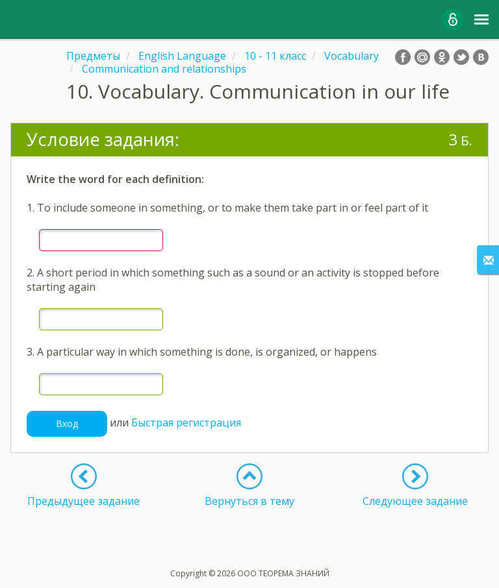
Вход (67, 423)
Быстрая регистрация (186, 422)
